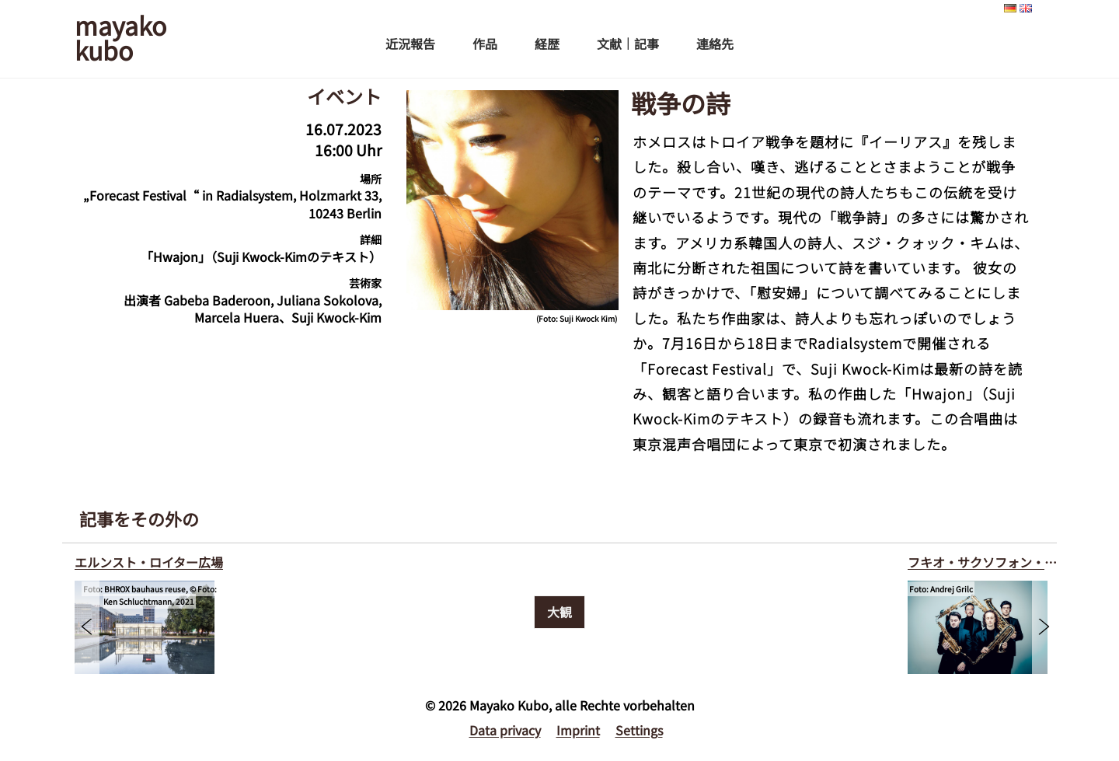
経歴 (547, 43)
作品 (484, 43)
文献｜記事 (628, 43)
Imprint (578, 730)
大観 (559, 611)
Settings (639, 730)
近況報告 (410, 43)
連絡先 (715, 43)
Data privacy (505, 730)
